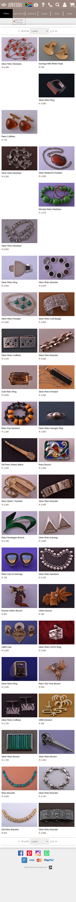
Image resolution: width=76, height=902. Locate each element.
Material (31, 13)
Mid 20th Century (19, 21)
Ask (43, 4)
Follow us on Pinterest (30, 853)
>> (56, 31)
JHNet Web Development (35, 867)
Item (57, 13)
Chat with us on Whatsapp (47, 853)
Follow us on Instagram (38, 853)
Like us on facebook (21, 853)
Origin (44, 13)
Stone (70, 13)
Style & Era (19, 13)
